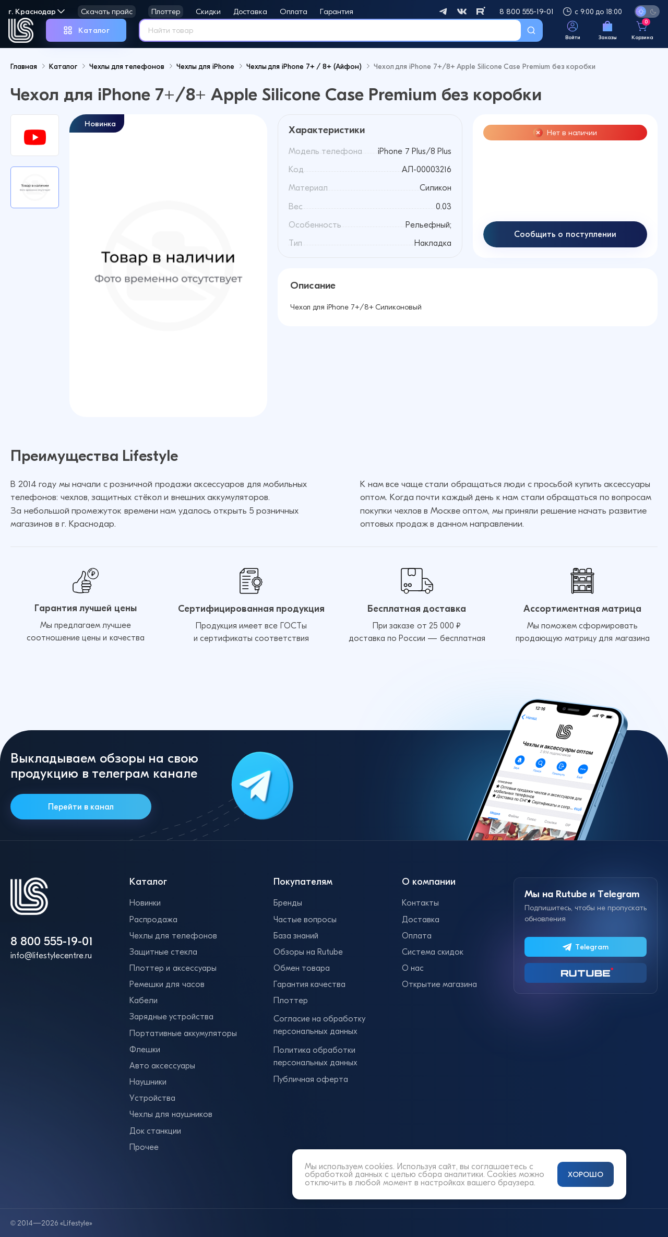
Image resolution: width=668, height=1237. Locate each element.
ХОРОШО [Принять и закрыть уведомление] (585, 1174)
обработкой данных (344, 1174)
